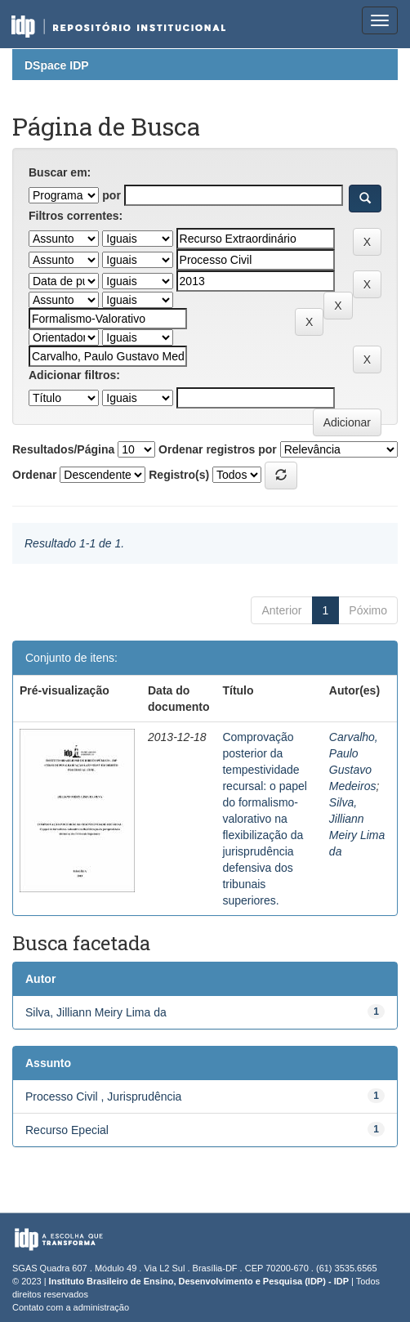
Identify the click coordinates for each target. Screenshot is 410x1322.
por (111, 195)
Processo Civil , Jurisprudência (103, 1096)
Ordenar (34, 474)
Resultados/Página (63, 449)
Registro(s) (179, 474)
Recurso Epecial (67, 1130)
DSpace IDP (57, 65)
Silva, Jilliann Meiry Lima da (96, 1012)
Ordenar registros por (217, 449)
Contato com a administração (70, 1307)
